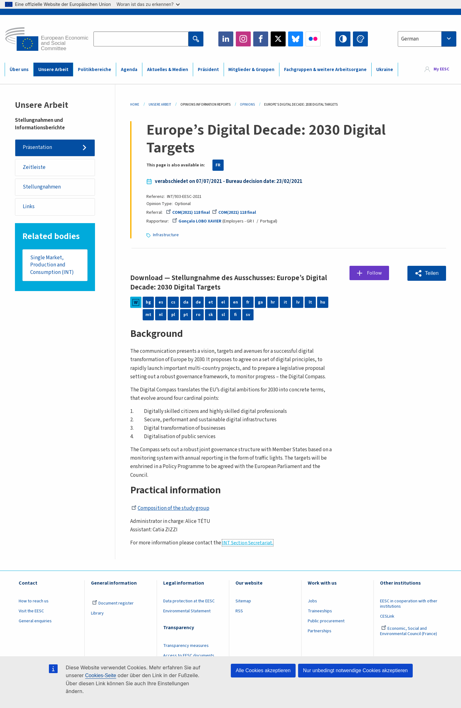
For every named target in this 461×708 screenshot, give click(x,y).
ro (198, 315)
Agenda (129, 69)
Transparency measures (186, 646)
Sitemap (243, 601)
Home (134, 104)
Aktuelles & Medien (167, 69)
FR (218, 165)
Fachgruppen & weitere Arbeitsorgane (325, 69)
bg (148, 302)
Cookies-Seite (100, 675)
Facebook (260, 38)
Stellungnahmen (42, 187)
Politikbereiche (94, 69)
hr (273, 302)
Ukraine (384, 69)
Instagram (243, 38)
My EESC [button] (441, 69)
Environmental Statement (187, 611)
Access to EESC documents (188, 656)
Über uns (19, 69)
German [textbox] (410, 39)
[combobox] (427, 39)
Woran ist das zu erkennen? (148, 4)
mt (148, 315)
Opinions (247, 104)
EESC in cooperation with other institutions (408, 604)
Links (29, 207)
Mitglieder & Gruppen (251, 69)
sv (248, 315)
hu (322, 302)
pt (185, 315)
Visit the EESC (31, 611)
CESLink (387, 616)
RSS (239, 611)
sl (223, 315)
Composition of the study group (170, 508)
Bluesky (295, 38)
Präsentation (37, 147)
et (210, 302)
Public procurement (326, 621)
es (161, 302)
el (223, 302)
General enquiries (35, 621)
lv (298, 302)
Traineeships (320, 611)
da (185, 302)
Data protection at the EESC (189, 601)
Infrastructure (166, 235)
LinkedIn (225, 38)
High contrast (342, 38)
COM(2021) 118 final (188, 212)
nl (161, 315)
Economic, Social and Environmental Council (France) (409, 631)
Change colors (360, 38)
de (198, 302)
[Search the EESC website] (140, 38)
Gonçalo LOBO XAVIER (196, 221)
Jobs (312, 601)
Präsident (208, 69)
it (285, 302)
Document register (113, 603)
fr (248, 302)
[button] (426, 273)
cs (173, 302)
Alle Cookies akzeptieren (263, 670)
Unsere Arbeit (53, 69)
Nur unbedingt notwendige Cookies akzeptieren (355, 670)
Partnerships (319, 631)
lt (310, 302)
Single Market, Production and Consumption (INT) (52, 265)
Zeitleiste (34, 167)
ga (260, 302)
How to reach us (34, 601)
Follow (374, 273)
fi (235, 315)
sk (210, 315)
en (235, 302)
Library (97, 613)
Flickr (313, 38)
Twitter (278, 38)
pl (173, 315)
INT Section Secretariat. (247, 542)
